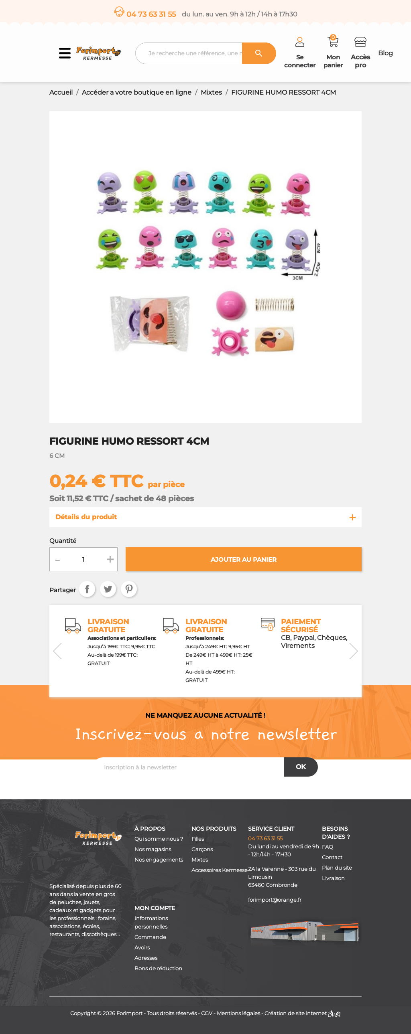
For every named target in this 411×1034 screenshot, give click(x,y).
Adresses (145, 958)
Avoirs (142, 948)
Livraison (333, 878)
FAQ (327, 847)
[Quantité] (83, 559)
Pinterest (129, 589)
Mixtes (199, 860)
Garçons (202, 849)
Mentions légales (238, 1013)
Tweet (108, 589)
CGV (206, 1013)
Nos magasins (152, 849)
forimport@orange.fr (274, 900)
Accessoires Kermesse (219, 870)
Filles (197, 839)
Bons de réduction (158, 968)
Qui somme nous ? (158, 839)
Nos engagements (158, 860)
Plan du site (337, 868)
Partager (87, 589)
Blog (385, 53)
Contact (332, 857)
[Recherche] (205, 53)
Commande (150, 937)
